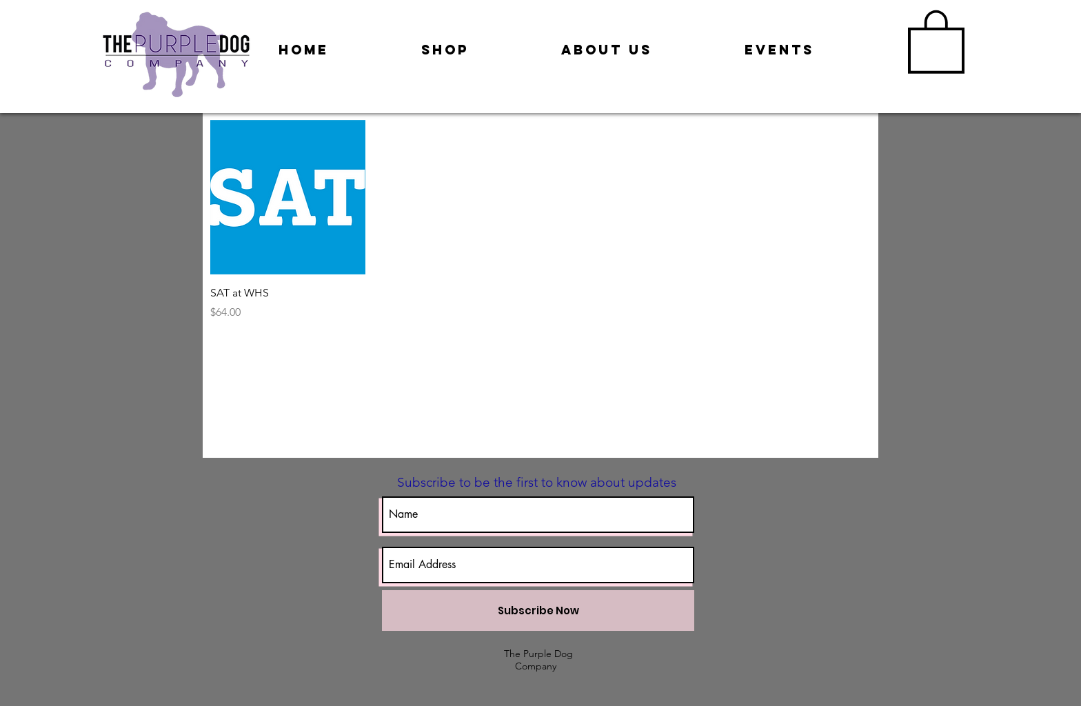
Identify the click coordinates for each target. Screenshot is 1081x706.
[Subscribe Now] (538, 610)
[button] (936, 40)
